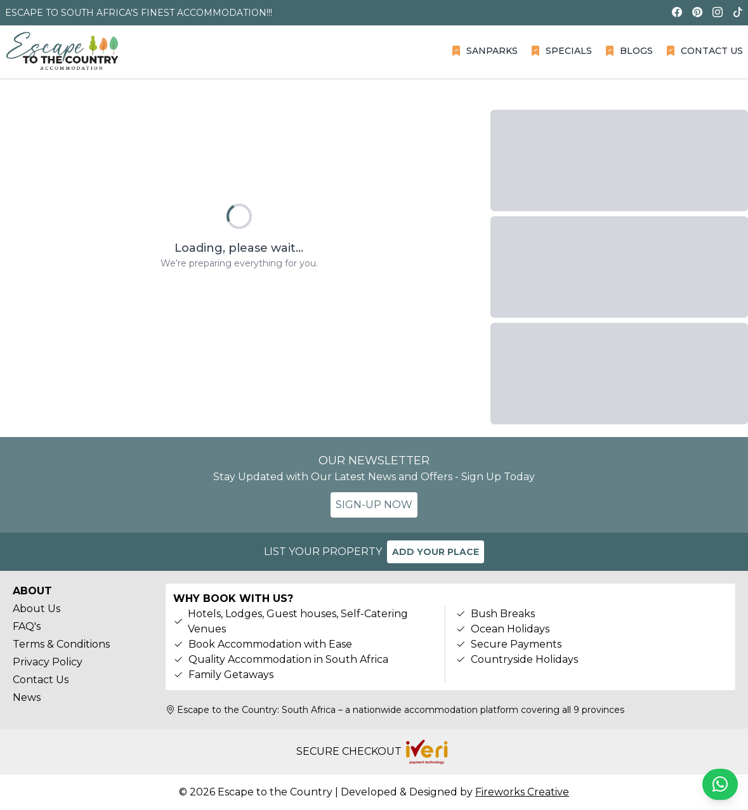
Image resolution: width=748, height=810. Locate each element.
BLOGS (629, 50)
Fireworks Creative (522, 792)
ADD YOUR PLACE (435, 552)
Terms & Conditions (61, 644)
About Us (36, 609)
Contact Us (41, 680)
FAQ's (27, 626)
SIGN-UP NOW (374, 505)
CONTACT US (704, 50)
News (27, 697)
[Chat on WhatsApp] (720, 784)
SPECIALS (561, 50)
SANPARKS (484, 50)
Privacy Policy (47, 662)
